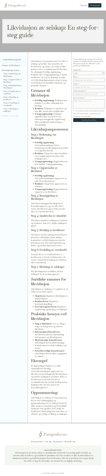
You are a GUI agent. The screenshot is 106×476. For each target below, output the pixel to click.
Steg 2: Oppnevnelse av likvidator (12, 80)
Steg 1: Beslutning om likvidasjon (12, 74)
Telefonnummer (79, 91)
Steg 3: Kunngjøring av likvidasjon (12, 86)
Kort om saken (79, 98)
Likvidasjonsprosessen (10, 70)
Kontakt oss (70, 441)
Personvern (58, 441)
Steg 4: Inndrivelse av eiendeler (12, 92)
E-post (76, 84)
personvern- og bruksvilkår (82, 116)
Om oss (83, 5)
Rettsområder (37, 441)
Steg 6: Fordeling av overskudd (11, 104)
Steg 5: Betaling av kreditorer (11, 98)
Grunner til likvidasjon (11, 65)
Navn (75, 77)
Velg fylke (77, 70)
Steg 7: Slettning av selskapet (11, 110)
